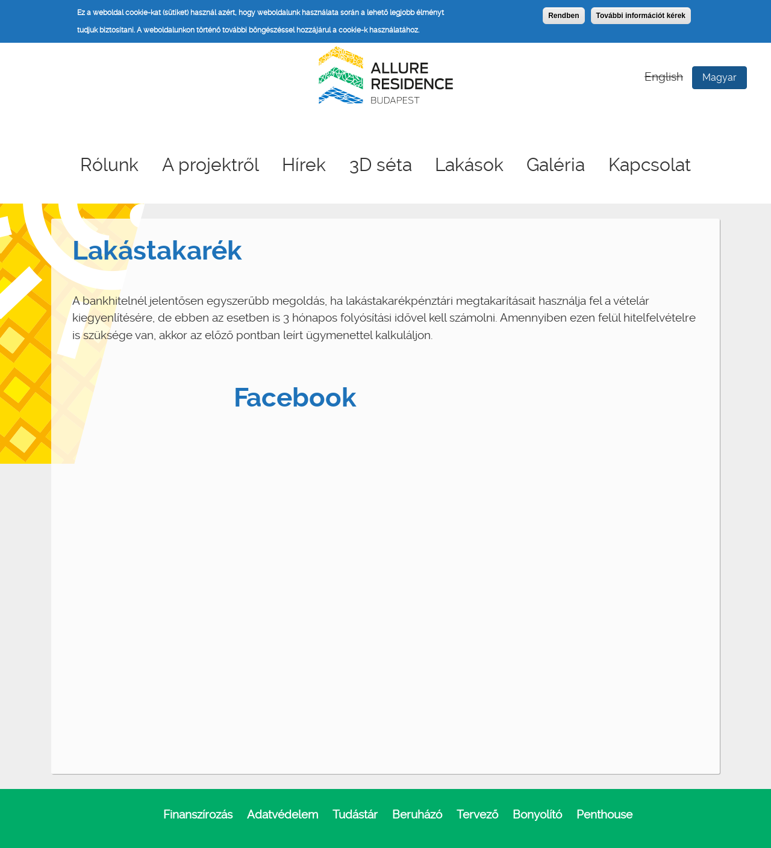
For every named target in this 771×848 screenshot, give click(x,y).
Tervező (477, 815)
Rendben (563, 15)
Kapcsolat (649, 164)
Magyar (719, 77)
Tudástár (355, 815)
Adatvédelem (282, 815)
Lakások (469, 164)
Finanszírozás (198, 815)
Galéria (555, 164)
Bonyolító (537, 815)
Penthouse (604, 815)
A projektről (210, 164)
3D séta (380, 164)
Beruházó (417, 815)
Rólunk (109, 164)
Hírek (304, 164)
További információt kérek (640, 15)
